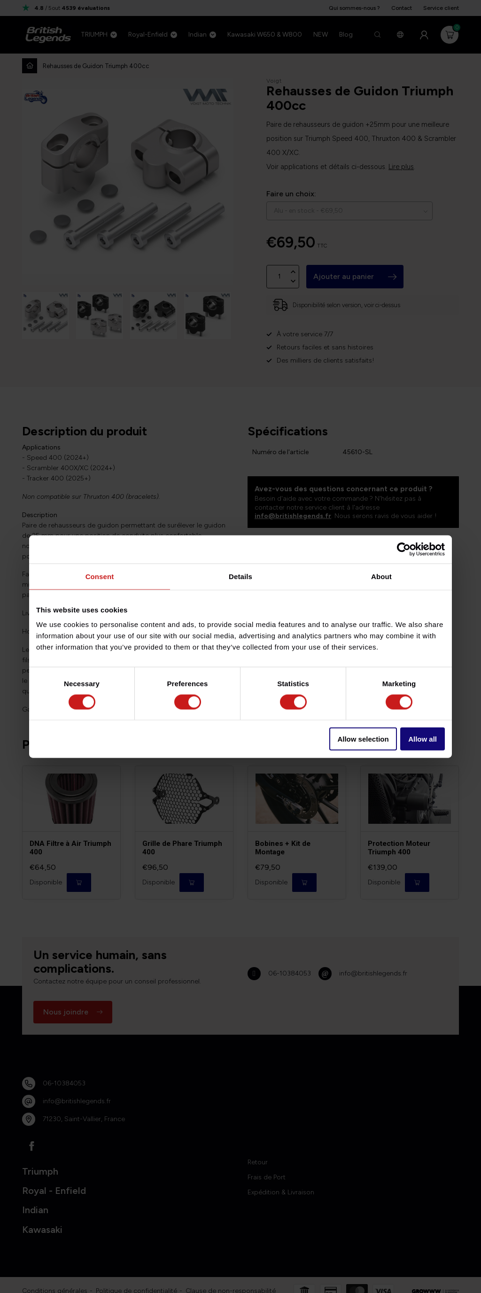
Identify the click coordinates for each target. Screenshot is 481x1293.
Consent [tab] (99, 576)
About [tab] (381, 576)
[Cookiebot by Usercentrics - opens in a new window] (404, 549)
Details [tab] (240, 576)
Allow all (422, 739)
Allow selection (362, 739)
